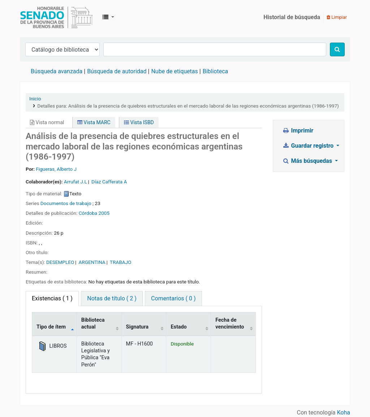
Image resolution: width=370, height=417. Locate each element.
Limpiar (337, 17)
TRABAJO (121, 262)
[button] (108, 17)
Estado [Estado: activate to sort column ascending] (178, 327)
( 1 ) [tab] (52, 298)
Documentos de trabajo (65, 203)
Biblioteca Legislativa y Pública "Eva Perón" (56, 17)
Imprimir (297, 130)
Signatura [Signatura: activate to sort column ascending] (137, 327)
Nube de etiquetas (174, 71)
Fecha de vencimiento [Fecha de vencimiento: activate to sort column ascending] (229, 323)
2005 (104, 213)
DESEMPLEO (60, 262)
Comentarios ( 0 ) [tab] (173, 298)
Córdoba (88, 213)
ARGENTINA (91, 262)
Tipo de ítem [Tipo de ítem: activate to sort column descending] (51, 327)
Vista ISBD (139, 122)
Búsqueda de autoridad (116, 71)
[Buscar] (337, 49)
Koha (343, 412)
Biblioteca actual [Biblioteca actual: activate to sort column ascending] (93, 323)
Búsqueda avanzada (56, 71)
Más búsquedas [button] (308, 160)
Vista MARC (94, 122)
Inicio (35, 98)
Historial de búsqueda (291, 17)
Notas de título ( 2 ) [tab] (111, 298)
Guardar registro (308, 145)
